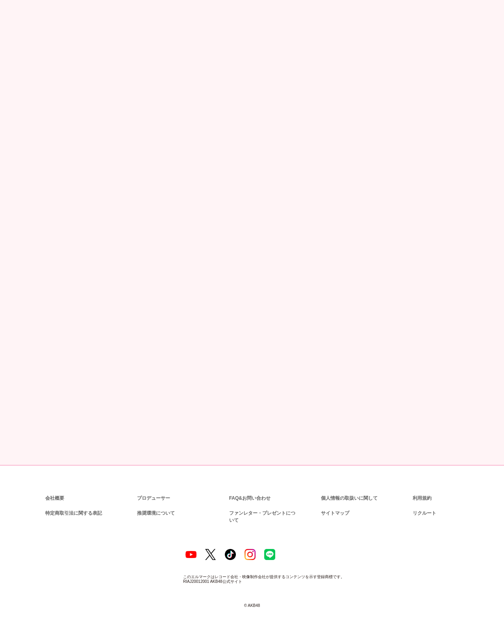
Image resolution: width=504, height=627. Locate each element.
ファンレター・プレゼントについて (262, 502)
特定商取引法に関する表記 (73, 502)
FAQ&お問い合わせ (250, 487)
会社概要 (54, 487)
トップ (19, 45)
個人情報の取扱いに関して (348, 487)
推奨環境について (155, 502)
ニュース (45, 45)
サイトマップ (333, 502)
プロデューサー (152, 487)
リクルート (423, 502)
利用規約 (422, 487)
